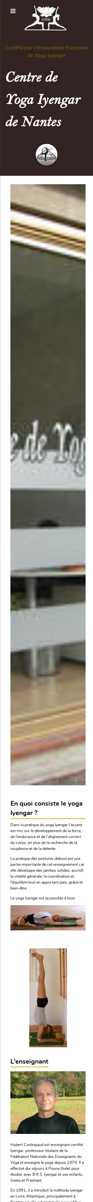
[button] (58, 780)
